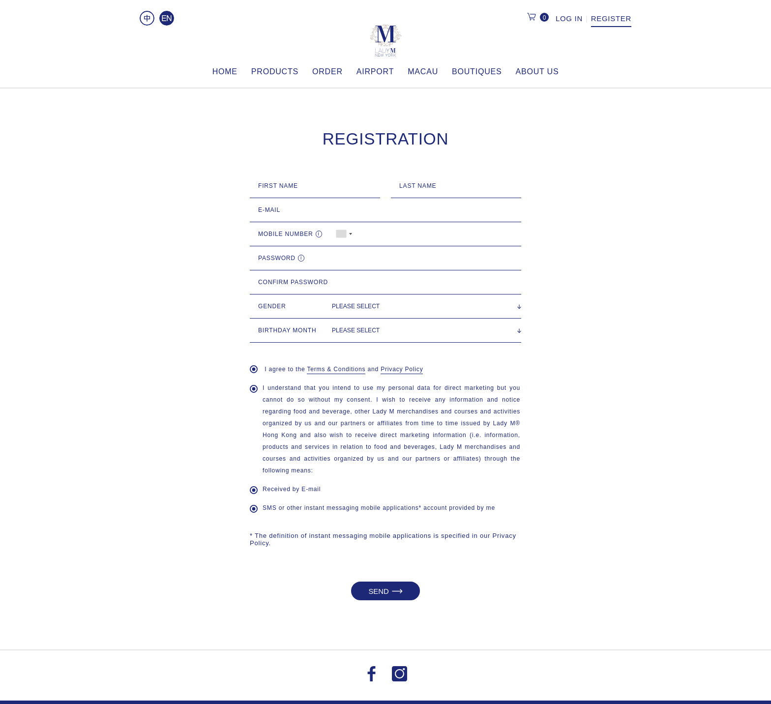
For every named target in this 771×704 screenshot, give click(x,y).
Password (283, 258)
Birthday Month (287, 330)
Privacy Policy (402, 369)
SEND (385, 591)
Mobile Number (292, 234)
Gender (272, 306)
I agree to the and (336, 369)
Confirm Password (293, 282)
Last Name (417, 185)
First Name (278, 185)
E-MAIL (269, 209)
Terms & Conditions (336, 369)
